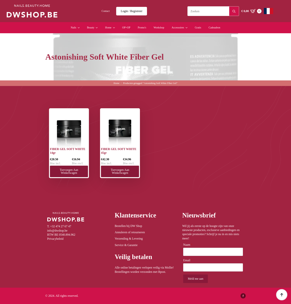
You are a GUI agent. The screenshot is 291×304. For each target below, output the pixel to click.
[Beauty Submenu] (97, 28)
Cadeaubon (214, 27)
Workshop (159, 27)
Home (108, 27)
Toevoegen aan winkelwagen (69, 171)
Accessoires (178, 27)
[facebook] (243, 295)
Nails (73, 27)
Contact (106, 11)
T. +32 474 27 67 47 (59, 226)
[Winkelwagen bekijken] (251, 11)
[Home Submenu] (115, 28)
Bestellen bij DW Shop (128, 225)
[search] (234, 11)
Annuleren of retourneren (130, 232)
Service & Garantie (126, 245)
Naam (187, 244)
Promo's (142, 27)
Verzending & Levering (129, 238)
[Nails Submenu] (79, 28)
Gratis (198, 27)
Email (187, 260)
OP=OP (126, 27)
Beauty (90, 27)
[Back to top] (281, 294)
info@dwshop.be (57, 230)
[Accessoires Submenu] (187, 28)
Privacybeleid (55, 238)
